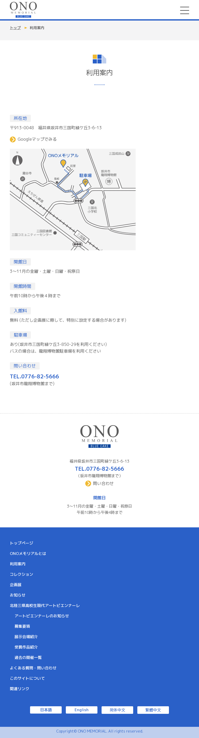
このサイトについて (27, 678)
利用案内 (17, 564)
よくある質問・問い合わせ (33, 668)
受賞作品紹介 (26, 647)
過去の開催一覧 (28, 657)
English (82, 710)
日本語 (46, 710)
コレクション (21, 574)
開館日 (20, 262)
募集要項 (22, 626)
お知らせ (17, 595)
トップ (15, 27)
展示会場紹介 (26, 636)
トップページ (21, 543)
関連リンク (19, 688)
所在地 (20, 118)
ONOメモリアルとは (28, 553)
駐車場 (20, 335)
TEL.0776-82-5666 (34, 376)
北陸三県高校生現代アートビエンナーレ (45, 605)
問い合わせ (25, 366)
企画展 (16, 584)
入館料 (20, 311)
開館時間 (22, 286)
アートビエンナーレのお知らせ (42, 616)
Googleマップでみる (37, 139)
